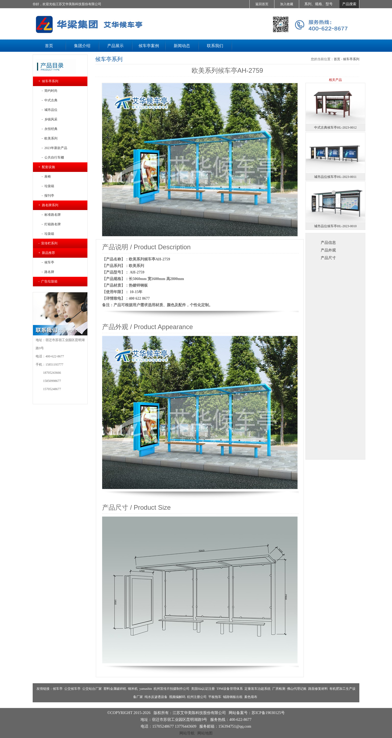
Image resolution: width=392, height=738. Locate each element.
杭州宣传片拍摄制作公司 (171, 689)
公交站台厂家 (92, 689)
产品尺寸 (328, 258)
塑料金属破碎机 (114, 689)
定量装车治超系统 (257, 689)
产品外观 (328, 250)
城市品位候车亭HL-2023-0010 (335, 226)
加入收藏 (286, 4)
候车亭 (58, 689)
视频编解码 (177, 697)
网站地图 (205, 733)
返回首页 (261, 4)
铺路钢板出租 (233, 697)
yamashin (145, 689)
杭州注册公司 (197, 697)
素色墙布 (250, 697)
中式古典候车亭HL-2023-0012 (335, 127)
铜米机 (133, 689)
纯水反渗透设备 (156, 697)
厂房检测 (278, 689)
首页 (337, 59)
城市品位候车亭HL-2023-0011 (335, 177)
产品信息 (328, 242)
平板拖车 (214, 697)
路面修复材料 (318, 689)
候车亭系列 (351, 59)
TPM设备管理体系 (229, 689)
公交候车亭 (72, 689)
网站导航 (187, 733)
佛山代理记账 (297, 689)
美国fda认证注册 (203, 689)
